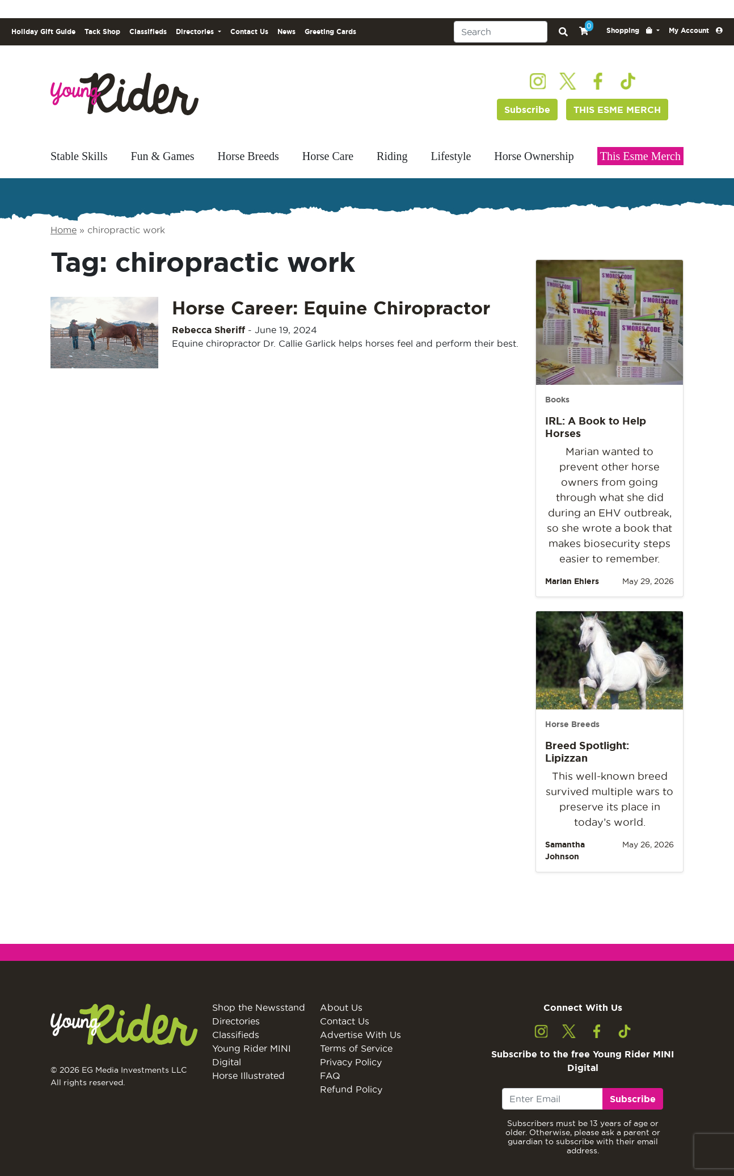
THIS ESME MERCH (617, 109)
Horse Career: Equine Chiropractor (331, 307)
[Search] (500, 32)
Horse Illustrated (248, 1075)
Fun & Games (162, 156)
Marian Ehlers (572, 581)
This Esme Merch (640, 156)
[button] (633, 30)
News (286, 31)
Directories (236, 1021)
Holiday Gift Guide (43, 31)
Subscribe (527, 109)
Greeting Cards (330, 31)
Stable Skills (79, 156)
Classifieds (148, 31)
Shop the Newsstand (258, 1007)
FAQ (330, 1075)
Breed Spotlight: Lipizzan (587, 751)
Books (557, 399)
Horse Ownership (534, 156)
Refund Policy (351, 1089)
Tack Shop (102, 31)
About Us (341, 1007)
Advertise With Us (360, 1035)
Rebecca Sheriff (208, 330)
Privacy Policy (351, 1062)
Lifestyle (451, 156)
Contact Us (249, 31)
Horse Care (328, 156)
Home (63, 230)
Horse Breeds (248, 156)
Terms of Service (356, 1048)
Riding (392, 156)
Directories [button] (196, 31)
